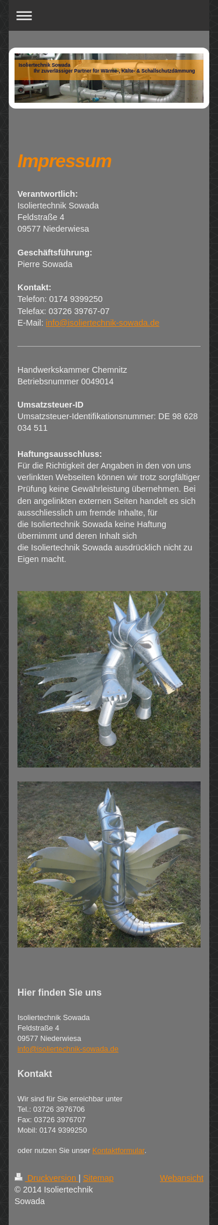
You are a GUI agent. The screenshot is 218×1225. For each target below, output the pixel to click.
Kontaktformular (118, 1150)
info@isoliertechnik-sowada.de (102, 322)
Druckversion (46, 1178)
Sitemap (98, 1178)
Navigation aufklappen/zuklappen (109, 15)
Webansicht (181, 1178)
